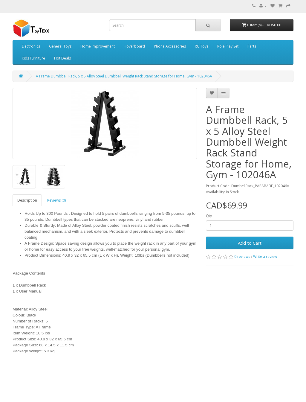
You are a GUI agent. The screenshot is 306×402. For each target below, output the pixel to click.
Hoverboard (134, 46)
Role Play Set (227, 46)
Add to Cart (249, 243)
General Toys (60, 46)
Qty (209, 215)
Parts (251, 46)
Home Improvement (97, 46)
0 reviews (242, 256)
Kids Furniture (33, 58)
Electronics (31, 46)
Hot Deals (62, 58)
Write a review (265, 256)
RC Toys (201, 46)
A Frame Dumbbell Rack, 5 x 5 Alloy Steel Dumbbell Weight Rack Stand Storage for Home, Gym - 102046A (124, 76)
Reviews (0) (56, 200)
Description (27, 200)
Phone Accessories (170, 46)
